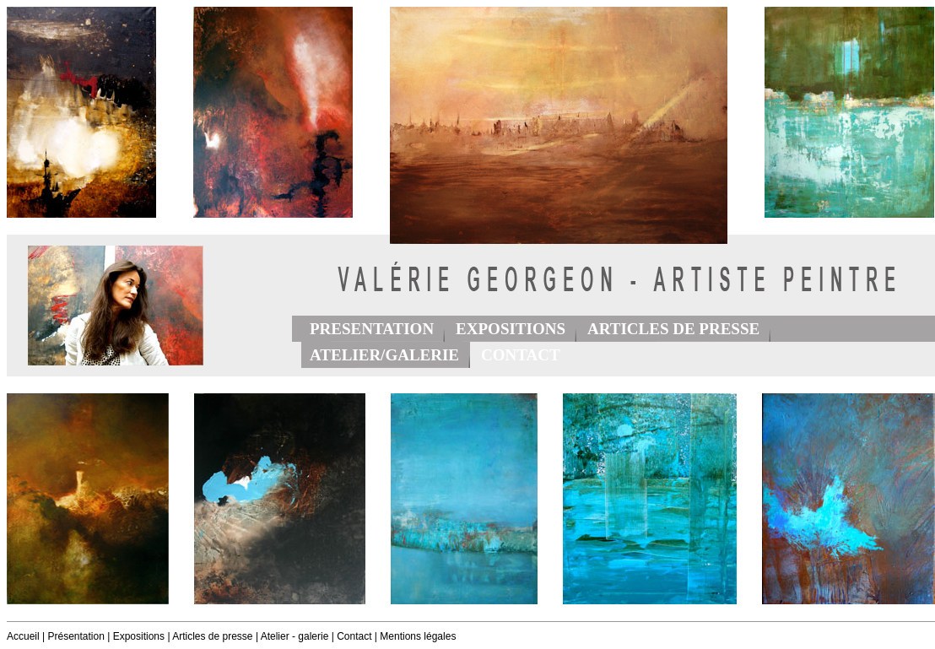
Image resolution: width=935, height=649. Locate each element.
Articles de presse (212, 636)
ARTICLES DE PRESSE (673, 329)
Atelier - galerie (295, 636)
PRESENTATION (372, 329)
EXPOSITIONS (510, 329)
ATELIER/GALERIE (384, 355)
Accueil (23, 636)
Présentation (75, 636)
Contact (354, 636)
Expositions (139, 636)
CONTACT (520, 355)
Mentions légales (418, 636)
